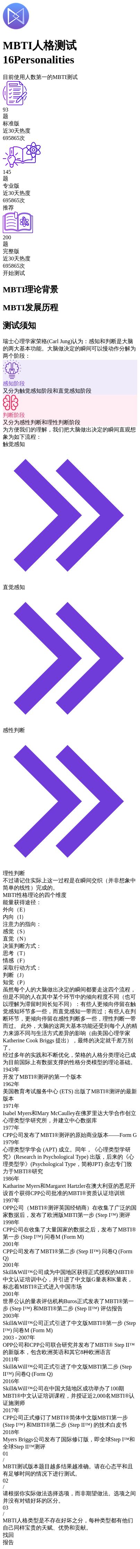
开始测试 (14, 273)
